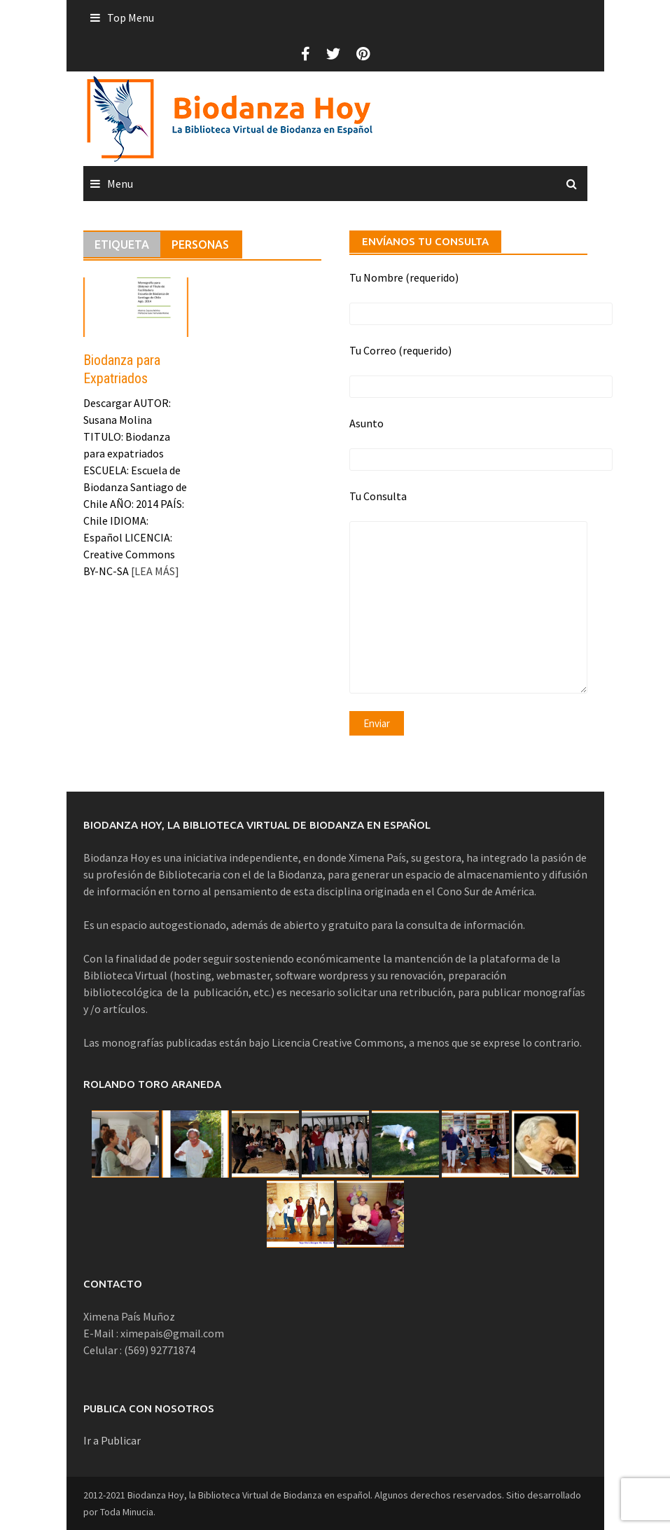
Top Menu (130, 18)
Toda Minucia (126, 1511)
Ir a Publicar (112, 1440)
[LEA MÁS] (154, 571)
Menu (120, 184)
